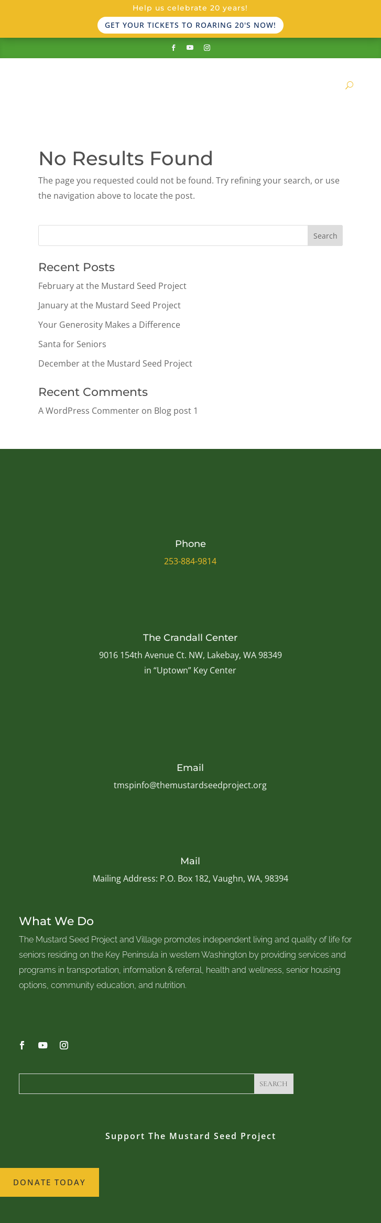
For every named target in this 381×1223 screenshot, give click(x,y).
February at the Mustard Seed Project (112, 286)
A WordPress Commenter (88, 410)
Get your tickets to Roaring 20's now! (190, 25)
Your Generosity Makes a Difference (109, 324)
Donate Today (49, 1182)
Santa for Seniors (72, 344)
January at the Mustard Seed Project (109, 305)
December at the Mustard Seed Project (115, 363)
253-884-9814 (190, 561)
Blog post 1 (176, 410)
